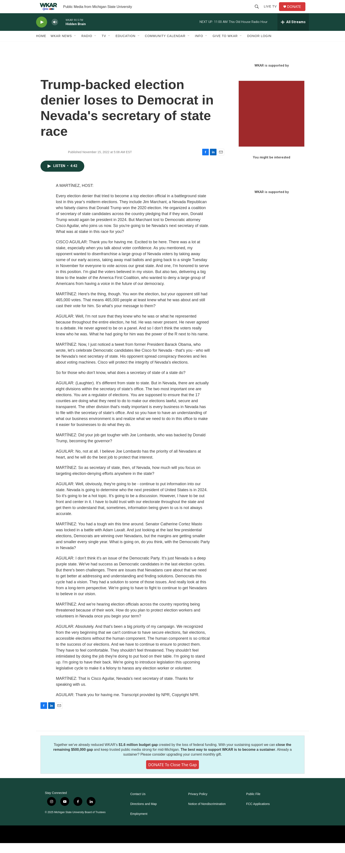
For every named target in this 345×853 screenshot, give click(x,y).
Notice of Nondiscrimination (207, 814)
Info (199, 46)
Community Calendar (165, 46)
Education (125, 46)
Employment (138, 823)
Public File (253, 804)
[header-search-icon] (258, 11)
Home (41, 46)
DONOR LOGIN (259, 46)
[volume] (55, 32)
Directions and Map (143, 814)
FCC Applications (258, 814)
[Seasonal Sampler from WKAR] (271, 123)
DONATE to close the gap (172, 774)
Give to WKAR (225, 46)
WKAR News (61, 46)
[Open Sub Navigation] (75, 46)
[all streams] (293, 32)
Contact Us (137, 804)
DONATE (297, 11)
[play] (41, 32)
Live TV (272, 11)
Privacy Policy (197, 804)
